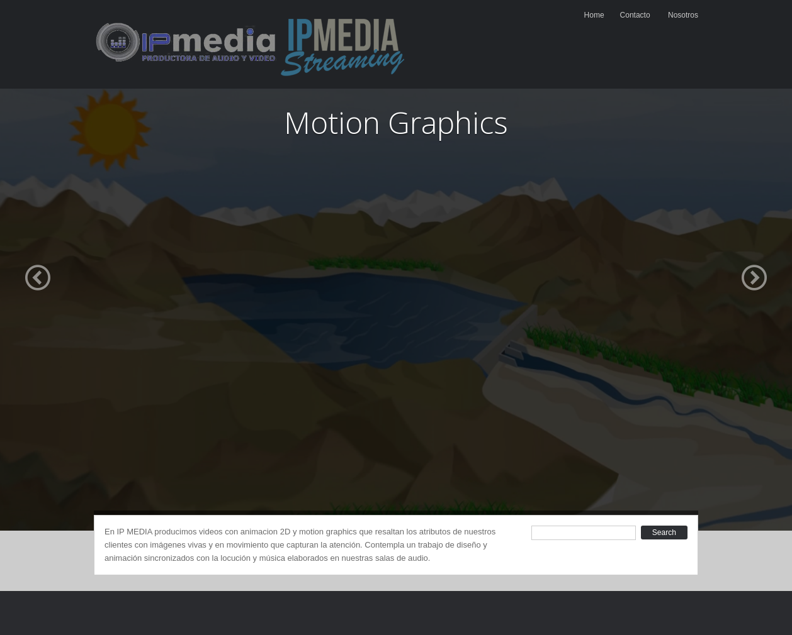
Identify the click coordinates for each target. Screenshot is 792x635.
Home (594, 15)
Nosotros (683, 15)
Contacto (635, 15)
